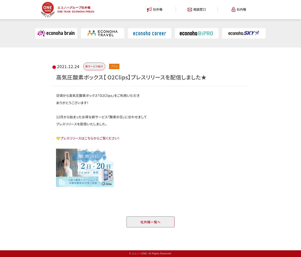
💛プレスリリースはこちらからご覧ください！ (88, 138)
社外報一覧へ (150, 221)
